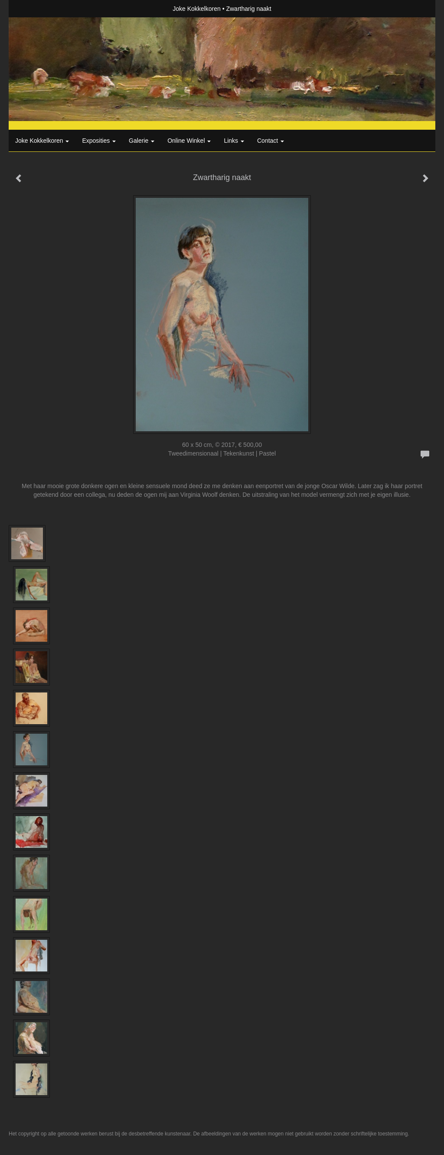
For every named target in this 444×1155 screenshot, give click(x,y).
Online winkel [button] (189, 140)
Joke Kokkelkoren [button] (42, 140)
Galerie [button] (141, 140)
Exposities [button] (99, 140)
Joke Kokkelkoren (197, 8)
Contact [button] (270, 140)
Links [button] (234, 140)
